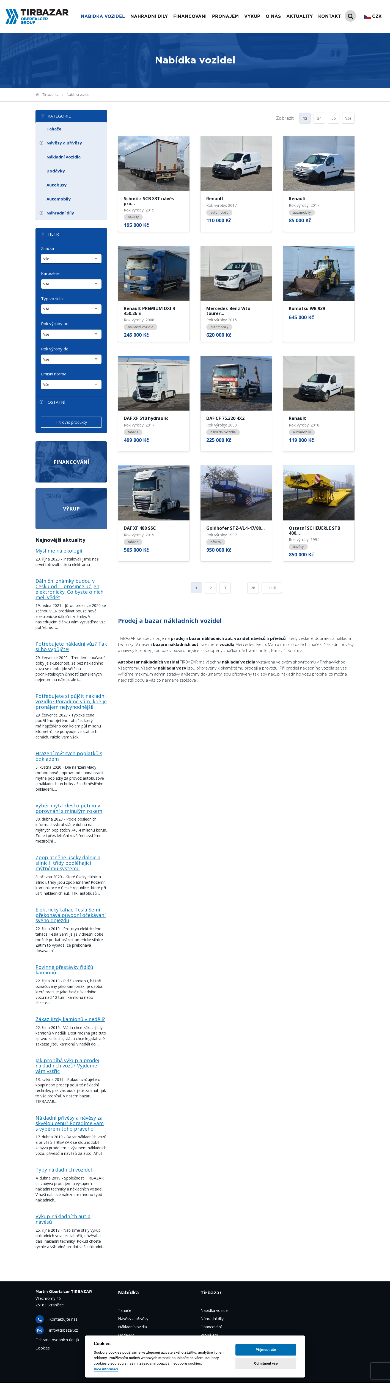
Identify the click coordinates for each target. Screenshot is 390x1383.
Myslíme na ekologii (58, 550)
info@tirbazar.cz (63, 1330)
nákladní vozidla (140, 327)
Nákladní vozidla (63, 157)
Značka (47, 248)
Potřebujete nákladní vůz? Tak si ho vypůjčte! (71, 646)
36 (333, 118)
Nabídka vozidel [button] (103, 16)
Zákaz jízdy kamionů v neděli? (70, 1019)
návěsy (133, 217)
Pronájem (209, 1335)
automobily (219, 212)
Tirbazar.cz (50, 94)
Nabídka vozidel (78, 94)
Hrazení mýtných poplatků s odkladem (68, 756)
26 (253, 587)
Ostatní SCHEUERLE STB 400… (314, 531)
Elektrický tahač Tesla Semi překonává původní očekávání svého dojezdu (70, 915)
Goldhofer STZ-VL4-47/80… (235, 528)
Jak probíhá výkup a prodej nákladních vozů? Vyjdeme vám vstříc (67, 1066)
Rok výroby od (54, 323)
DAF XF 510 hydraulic (146, 418)
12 (305, 118)
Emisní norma (53, 374)
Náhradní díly (149, 16)
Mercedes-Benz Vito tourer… (228, 311)
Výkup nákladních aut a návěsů (62, 1219)
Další (271, 587)
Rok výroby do (54, 349)
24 (319, 118)
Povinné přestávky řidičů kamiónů (64, 970)
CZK (373, 16)
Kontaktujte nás (63, 1319)
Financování (71, 462)
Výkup (71, 508)
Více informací (106, 1369)
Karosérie (50, 273)
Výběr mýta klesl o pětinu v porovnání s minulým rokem (68, 808)
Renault (215, 198)
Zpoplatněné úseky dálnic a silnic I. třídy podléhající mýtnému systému (67, 863)
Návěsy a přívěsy (64, 143)
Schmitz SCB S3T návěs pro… (149, 201)
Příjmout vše (266, 1350)
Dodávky (55, 171)
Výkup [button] (252, 16)
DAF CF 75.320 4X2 (225, 418)
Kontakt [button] (329, 16)
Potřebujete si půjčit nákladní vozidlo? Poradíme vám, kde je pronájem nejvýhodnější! (71, 701)
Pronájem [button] (225, 16)
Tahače (53, 129)
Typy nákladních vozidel (63, 1169)
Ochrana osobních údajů (57, 1339)
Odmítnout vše (266, 1363)
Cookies (42, 1348)
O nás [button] (273, 16)
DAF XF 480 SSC (140, 528)
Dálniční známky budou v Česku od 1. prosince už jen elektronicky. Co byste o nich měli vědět (69, 589)
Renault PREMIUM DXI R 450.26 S (149, 311)
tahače (133, 432)
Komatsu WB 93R (307, 308)
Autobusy (56, 185)
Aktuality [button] (299, 16)
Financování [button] (190, 16)
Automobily (58, 199)
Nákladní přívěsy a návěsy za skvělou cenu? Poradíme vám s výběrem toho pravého (69, 1123)
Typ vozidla (52, 298)
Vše (348, 118)
